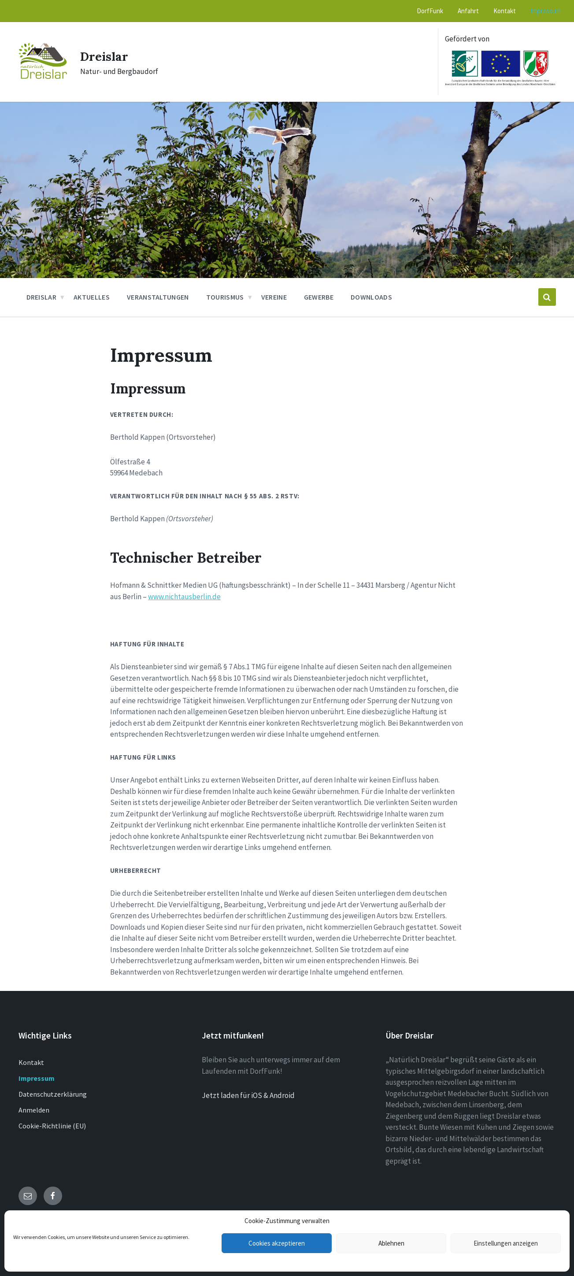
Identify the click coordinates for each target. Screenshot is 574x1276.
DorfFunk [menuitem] (430, 11)
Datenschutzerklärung (53, 1094)
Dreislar (106, 56)
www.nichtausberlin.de (184, 596)
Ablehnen (391, 1243)
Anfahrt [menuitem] (468, 11)
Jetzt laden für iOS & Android (248, 1095)
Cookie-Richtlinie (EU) (52, 1125)
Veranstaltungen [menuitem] (158, 297)
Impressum (37, 1078)
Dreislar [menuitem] (41, 297)
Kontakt (31, 1062)
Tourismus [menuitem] (225, 297)
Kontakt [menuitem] (504, 11)
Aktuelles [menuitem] (92, 297)
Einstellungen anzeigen (506, 1243)
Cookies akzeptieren (276, 1243)
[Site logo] (43, 76)
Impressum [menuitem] (545, 11)
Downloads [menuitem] (371, 297)
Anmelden (34, 1109)
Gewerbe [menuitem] (318, 297)
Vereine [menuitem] (274, 297)
